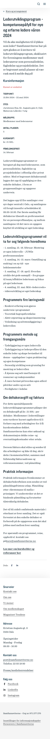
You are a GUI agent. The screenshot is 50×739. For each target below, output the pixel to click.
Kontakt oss (10, 591)
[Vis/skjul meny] (44, 4)
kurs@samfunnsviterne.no (21, 541)
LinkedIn (13, 689)
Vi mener (8, 603)
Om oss (7, 597)
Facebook (13, 684)
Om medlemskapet (13, 609)
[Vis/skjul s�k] (38, 4)
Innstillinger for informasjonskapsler (22, 720)
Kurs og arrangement (16, 11)
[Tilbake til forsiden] (5, 3)
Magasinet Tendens (14, 614)
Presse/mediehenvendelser (18, 670)
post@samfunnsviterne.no (18, 660)
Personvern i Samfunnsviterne (18, 724)
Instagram (13, 695)
